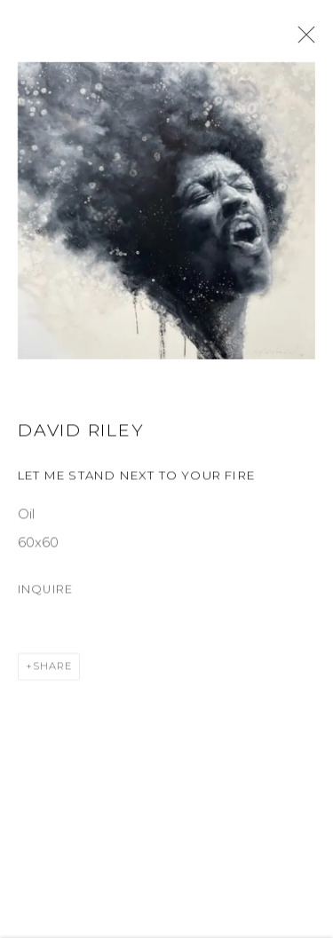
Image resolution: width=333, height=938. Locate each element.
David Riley (81, 432)
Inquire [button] (45, 591)
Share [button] (52, 669)
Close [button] (302, 40)
